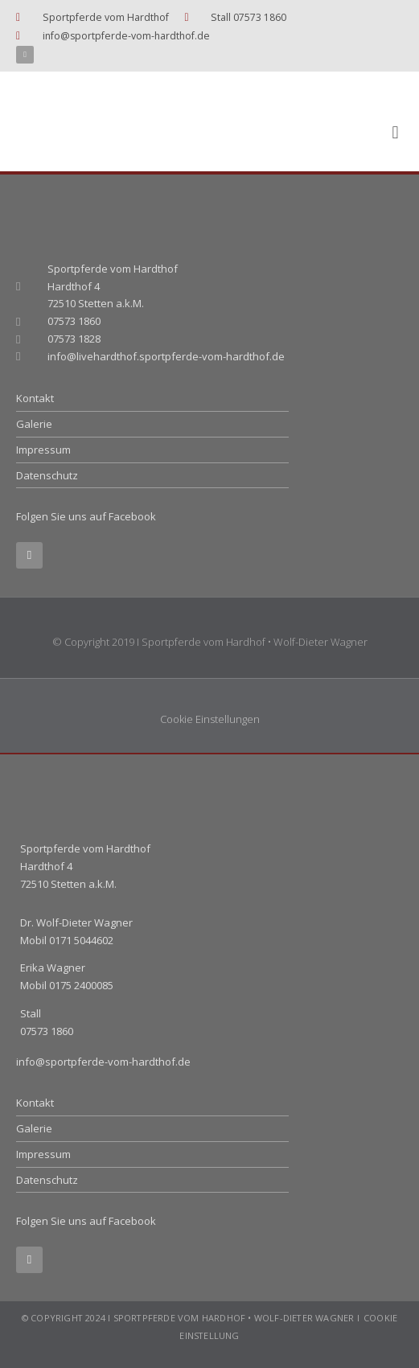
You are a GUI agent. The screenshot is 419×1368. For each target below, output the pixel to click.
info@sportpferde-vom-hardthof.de (103, 1061)
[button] (395, 133)
